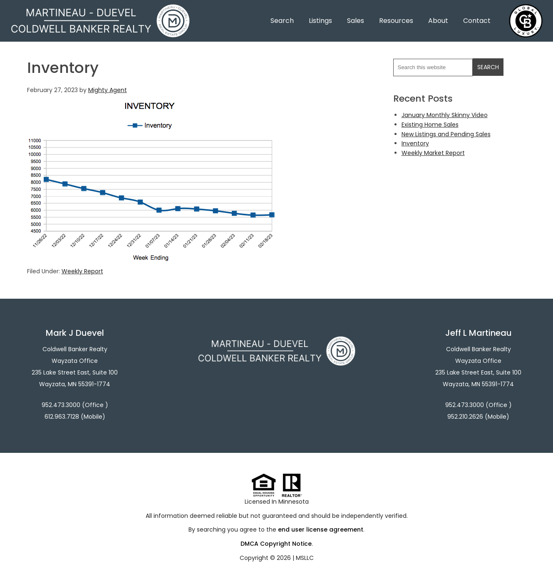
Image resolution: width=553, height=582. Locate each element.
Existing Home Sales (430, 124)
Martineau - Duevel (100, 9)
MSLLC (305, 558)
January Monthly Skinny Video (445, 115)
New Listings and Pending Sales (446, 134)
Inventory (415, 143)
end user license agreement (320, 529)
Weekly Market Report (433, 153)
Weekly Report (82, 271)
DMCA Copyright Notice (276, 544)
